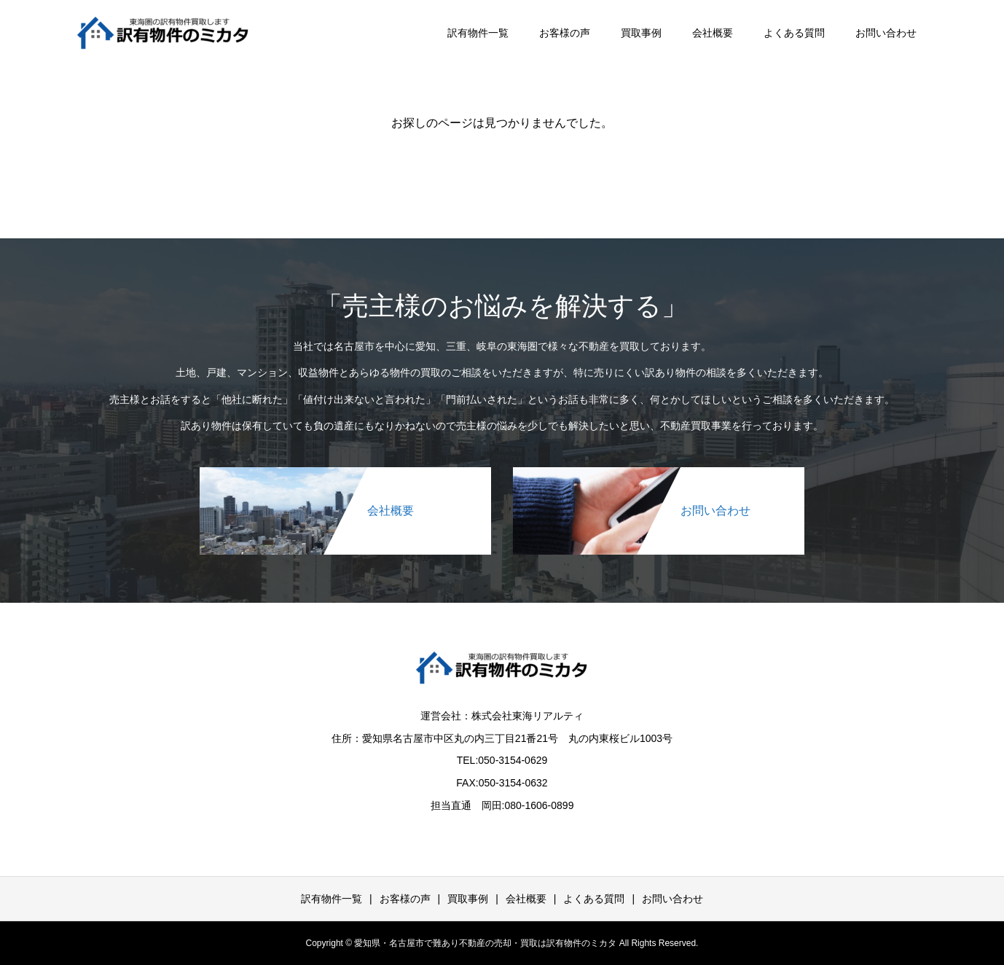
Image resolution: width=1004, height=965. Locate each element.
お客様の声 (564, 33)
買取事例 (641, 33)
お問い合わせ (886, 33)
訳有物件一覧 (478, 33)
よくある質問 (794, 33)
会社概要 (712, 33)
